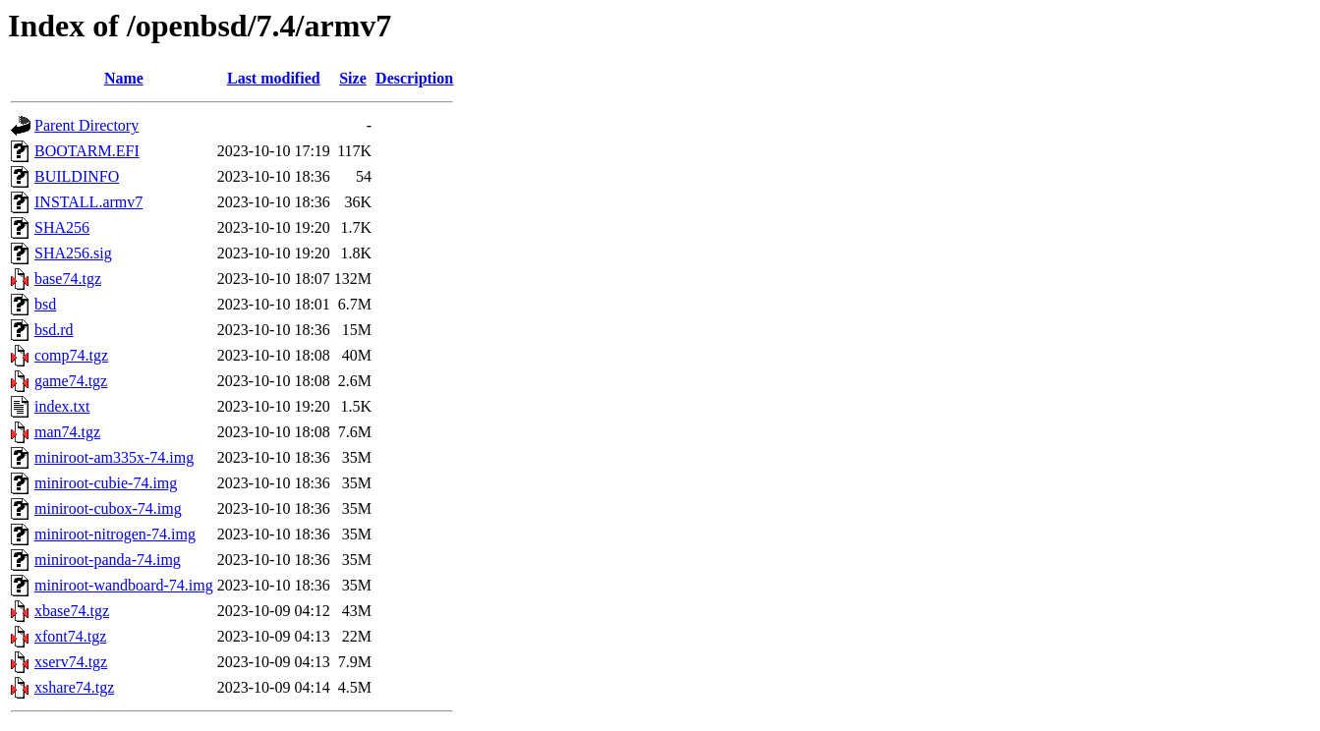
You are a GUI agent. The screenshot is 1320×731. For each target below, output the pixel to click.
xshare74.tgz (74, 687)
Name (123, 78)
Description (414, 78)
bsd (45, 304)
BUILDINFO (76, 176)
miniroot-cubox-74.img (108, 508)
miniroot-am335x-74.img (114, 457)
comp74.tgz (71, 355)
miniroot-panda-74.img (107, 559)
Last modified (273, 78)
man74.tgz (67, 431)
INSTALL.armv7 (88, 202)
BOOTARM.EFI (87, 150)
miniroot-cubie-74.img (105, 483)
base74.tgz (67, 278)
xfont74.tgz (70, 636)
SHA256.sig (73, 253)
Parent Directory (86, 125)
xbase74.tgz (71, 610)
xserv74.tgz (70, 661)
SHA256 (61, 227)
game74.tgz (70, 380)
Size (353, 78)
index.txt (61, 406)
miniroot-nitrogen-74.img (115, 534)
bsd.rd (54, 329)
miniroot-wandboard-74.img (123, 585)
